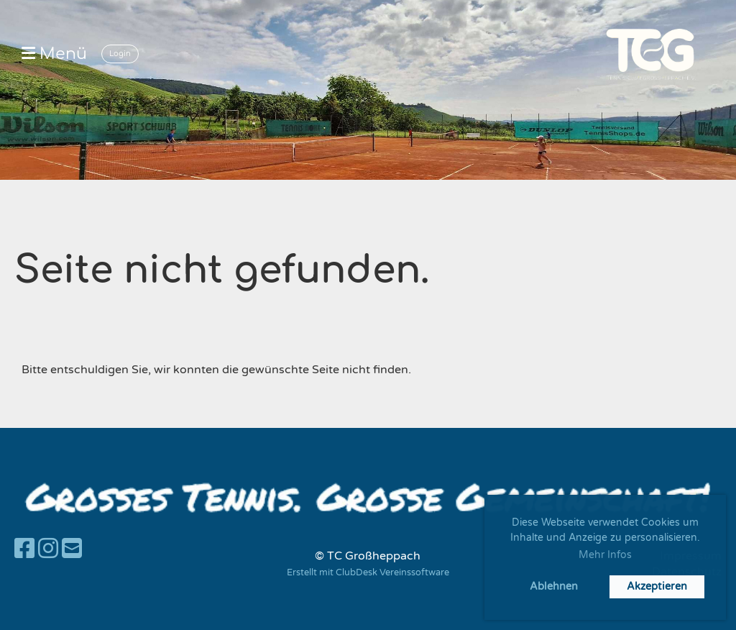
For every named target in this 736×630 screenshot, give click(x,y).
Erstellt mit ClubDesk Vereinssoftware (368, 572)
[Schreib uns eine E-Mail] (72, 549)
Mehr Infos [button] (605, 555)
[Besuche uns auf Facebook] (24, 549)
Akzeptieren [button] (657, 586)
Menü (54, 54)
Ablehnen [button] (554, 586)
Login (120, 54)
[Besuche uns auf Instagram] (48, 549)
